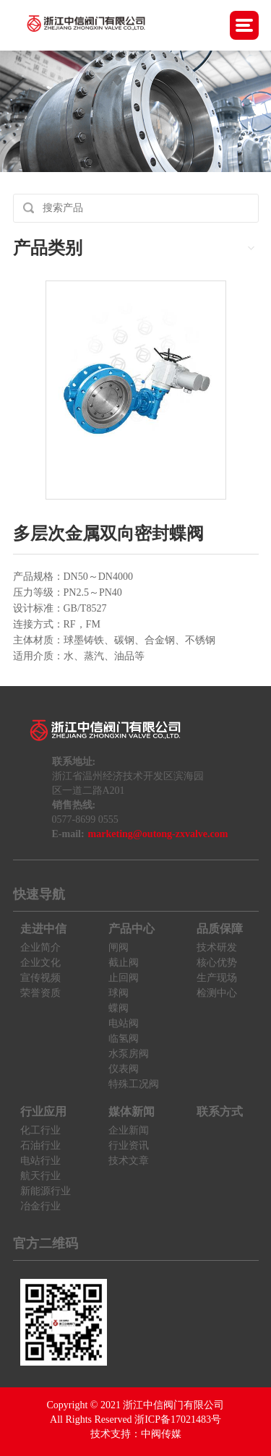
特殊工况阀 (133, 1084)
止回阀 (123, 977)
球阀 (118, 993)
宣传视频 (40, 977)
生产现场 (217, 977)
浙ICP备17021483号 (177, 1419)
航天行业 (40, 1175)
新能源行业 (45, 1191)
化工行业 (40, 1130)
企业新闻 (128, 1130)
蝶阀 (118, 1008)
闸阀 (118, 947)
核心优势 (217, 962)
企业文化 (40, 962)
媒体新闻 (131, 1111)
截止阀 (123, 962)
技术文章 (128, 1160)
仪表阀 (123, 1068)
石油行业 (40, 1145)
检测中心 (217, 993)
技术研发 (217, 947)
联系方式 (220, 1111)
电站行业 (40, 1160)
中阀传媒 (161, 1434)
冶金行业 (40, 1206)
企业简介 (40, 947)
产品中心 (131, 928)
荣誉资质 (40, 993)
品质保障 (220, 928)
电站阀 (123, 1023)
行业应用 (43, 1111)
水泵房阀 (128, 1053)
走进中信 (43, 928)
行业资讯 (128, 1145)
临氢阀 (123, 1038)
